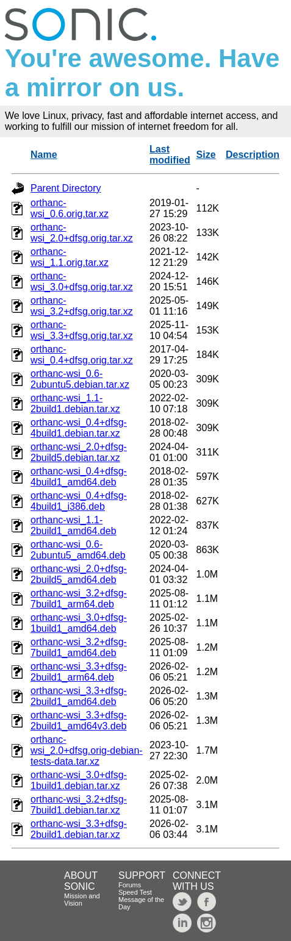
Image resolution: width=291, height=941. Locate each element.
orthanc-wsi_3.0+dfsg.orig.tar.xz (82, 281)
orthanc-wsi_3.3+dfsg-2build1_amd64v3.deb (79, 720)
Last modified (169, 154)
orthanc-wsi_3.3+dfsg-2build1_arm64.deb (79, 671)
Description (252, 154)
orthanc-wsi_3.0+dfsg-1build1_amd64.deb (79, 623)
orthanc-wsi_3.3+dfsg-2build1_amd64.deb (79, 696)
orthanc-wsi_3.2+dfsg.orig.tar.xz (82, 306)
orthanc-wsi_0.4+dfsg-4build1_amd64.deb (79, 476)
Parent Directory (66, 188)
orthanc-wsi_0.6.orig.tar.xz (70, 208)
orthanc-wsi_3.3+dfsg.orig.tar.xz (82, 330)
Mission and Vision (82, 899)
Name (44, 154)
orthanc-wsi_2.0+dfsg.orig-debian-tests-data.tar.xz (87, 750)
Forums (129, 885)
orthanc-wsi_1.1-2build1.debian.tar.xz (75, 403)
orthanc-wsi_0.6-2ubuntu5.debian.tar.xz (80, 379)
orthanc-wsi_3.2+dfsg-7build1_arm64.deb (79, 598)
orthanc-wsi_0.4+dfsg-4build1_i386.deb (79, 501)
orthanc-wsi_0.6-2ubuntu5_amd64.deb (78, 549)
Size (206, 154)
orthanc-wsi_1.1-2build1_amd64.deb (74, 525)
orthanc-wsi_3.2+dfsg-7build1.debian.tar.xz (79, 804)
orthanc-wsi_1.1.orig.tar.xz (70, 257)
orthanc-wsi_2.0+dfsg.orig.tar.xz (82, 232)
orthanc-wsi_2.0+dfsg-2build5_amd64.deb (79, 574)
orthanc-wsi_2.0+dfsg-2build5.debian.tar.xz (79, 452)
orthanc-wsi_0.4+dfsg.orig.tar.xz (82, 354)
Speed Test (135, 892)
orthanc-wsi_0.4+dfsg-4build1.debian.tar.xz (79, 427)
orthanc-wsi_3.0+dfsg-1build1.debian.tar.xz (79, 780)
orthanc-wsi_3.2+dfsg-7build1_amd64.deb (79, 647)
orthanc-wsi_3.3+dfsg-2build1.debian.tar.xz (79, 829)
